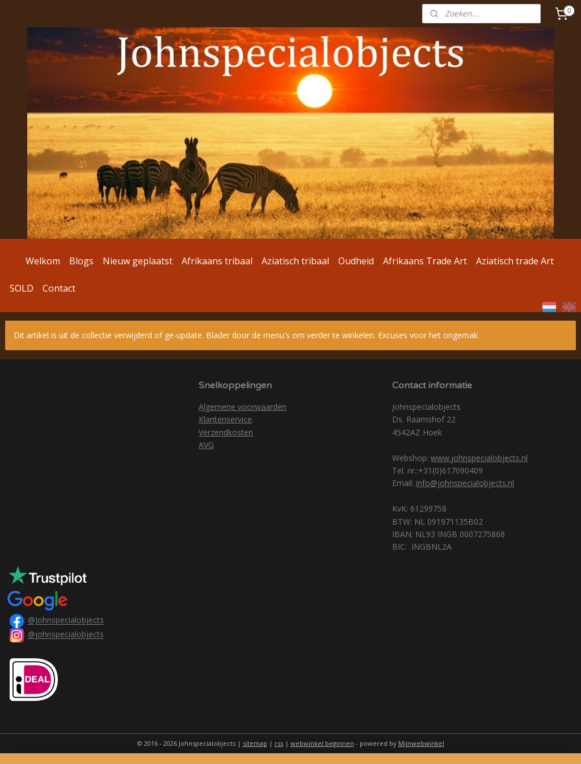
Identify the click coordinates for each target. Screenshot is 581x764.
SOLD (21, 288)
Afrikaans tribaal (217, 261)
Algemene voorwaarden (243, 406)
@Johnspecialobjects (66, 620)
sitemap (255, 743)
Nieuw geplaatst (137, 261)
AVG (206, 444)
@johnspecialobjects (66, 634)
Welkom (43, 261)
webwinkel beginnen (322, 743)
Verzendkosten (226, 432)
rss (279, 743)
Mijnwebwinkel (421, 743)
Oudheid (356, 261)
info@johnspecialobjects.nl (465, 483)
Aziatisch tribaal (295, 261)
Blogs (81, 261)
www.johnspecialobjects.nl (479, 457)
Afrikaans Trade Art (425, 261)
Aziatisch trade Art (515, 261)
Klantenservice (225, 419)
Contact (59, 288)
